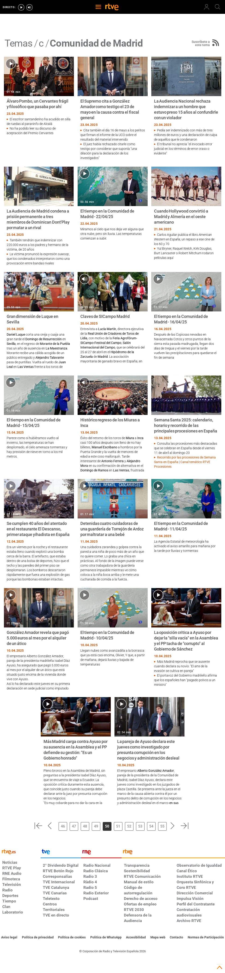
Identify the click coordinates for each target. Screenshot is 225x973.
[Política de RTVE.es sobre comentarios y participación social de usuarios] (206, 937)
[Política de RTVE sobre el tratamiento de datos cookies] (72, 937)
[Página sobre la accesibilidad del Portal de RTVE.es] (136, 937)
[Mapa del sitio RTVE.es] (157, 937)
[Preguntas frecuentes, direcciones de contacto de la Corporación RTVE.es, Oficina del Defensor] (176, 937)
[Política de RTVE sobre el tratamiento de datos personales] (38, 937)
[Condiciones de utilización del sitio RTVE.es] (9, 937)
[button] (38, 826)
